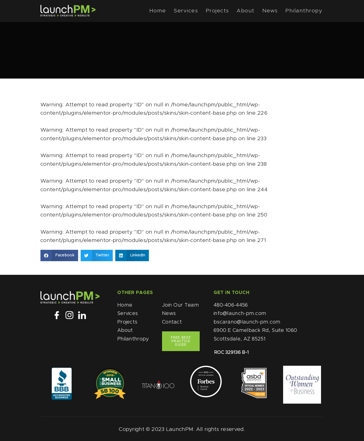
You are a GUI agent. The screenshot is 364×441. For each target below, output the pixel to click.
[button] (59, 255)
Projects (223, 11)
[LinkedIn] (82, 315)
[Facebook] (56, 315)
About (250, 11)
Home (166, 11)
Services (193, 11)
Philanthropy (305, 11)
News (272, 11)
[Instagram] (69, 315)
